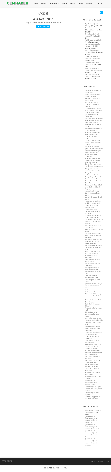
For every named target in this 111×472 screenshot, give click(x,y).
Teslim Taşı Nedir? (91, 155)
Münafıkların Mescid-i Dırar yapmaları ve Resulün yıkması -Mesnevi (93, 241)
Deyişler (89, 3)
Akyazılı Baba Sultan (91, 278)
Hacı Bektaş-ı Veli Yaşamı (93, 386)
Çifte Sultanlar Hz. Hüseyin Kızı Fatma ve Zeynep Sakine (93, 286)
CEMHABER (7, 461)
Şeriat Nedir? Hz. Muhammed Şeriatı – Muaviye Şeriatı (91, 382)
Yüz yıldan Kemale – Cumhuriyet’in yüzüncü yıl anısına (93, 104)
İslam (43, 3)
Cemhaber (88, 423)
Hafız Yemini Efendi (91, 276)
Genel (36, 3)
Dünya (81, 3)
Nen (99, 429)
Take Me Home (43, 26)
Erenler (64, 3)
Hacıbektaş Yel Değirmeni (93, 201)
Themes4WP (61, 468)
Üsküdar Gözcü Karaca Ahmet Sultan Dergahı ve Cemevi (93, 142)
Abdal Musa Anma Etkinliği (93, 40)
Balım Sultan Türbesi (91, 366)
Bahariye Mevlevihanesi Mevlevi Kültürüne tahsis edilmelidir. (92, 328)
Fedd (107, 461)
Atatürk (72, 3)
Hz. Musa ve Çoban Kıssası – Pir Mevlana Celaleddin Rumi (94, 247)
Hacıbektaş (54, 3)
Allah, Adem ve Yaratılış (92, 259)
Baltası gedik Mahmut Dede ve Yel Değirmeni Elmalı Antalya (94, 187)
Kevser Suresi (89, 261)
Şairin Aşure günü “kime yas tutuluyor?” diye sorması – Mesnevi (94, 221)
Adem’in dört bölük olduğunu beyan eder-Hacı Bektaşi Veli (94, 296)
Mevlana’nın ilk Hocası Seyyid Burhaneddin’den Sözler (92, 193)
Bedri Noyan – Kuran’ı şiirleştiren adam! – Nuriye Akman (93, 124)
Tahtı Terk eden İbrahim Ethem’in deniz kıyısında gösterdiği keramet (92, 161)
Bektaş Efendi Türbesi (92, 364)
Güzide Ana (88, 157)
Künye (93, 461)
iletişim (100, 461)
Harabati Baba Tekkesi (92, 112)
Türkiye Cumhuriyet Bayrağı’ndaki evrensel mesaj (92, 314)
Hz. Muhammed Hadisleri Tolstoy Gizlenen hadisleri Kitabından (93, 235)
